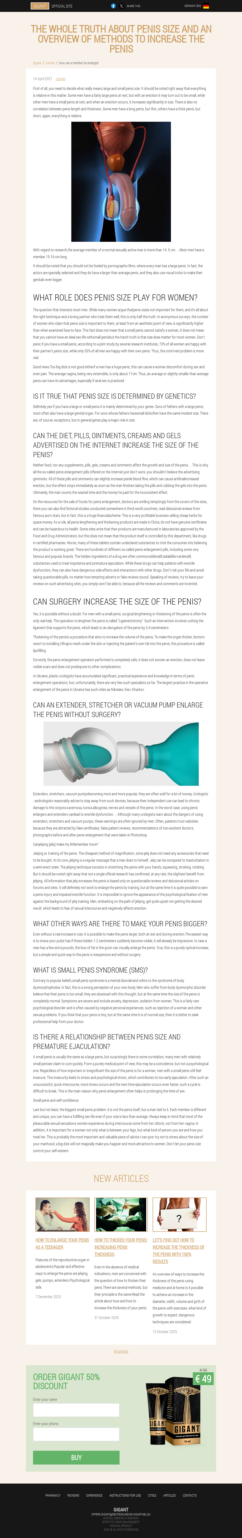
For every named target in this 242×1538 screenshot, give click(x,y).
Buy (76, 1457)
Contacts (190, 1495)
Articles (169, 1495)
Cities (152, 1495)
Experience (94, 1495)
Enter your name (45, 1399)
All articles (121, 1351)
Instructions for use (125, 1495)
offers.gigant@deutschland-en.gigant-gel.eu (121, 1514)
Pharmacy (52, 1495)
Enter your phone (45, 1424)
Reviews (73, 1495)
